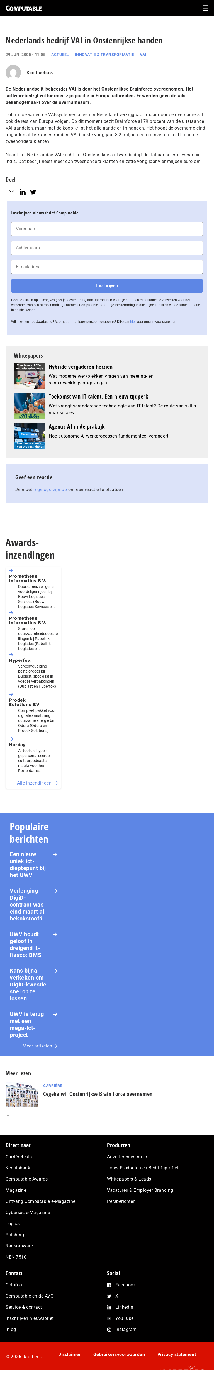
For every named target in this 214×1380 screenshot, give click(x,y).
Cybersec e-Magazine (28, 1212)
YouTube (124, 1318)
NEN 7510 (16, 1257)
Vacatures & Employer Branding (140, 1190)
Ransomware (19, 1246)
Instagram (126, 1329)
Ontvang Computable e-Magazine (41, 1201)
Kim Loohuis (39, 72)
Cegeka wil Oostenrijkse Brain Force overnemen (98, 1094)
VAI (143, 54)
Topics (13, 1223)
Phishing (15, 1234)
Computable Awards (27, 1179)
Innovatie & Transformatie (104, 54)
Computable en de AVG (30, 1296)
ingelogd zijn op (50, 489)
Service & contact (24, 1307)
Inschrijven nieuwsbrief (30, 1318)
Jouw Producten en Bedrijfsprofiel (142, 1168)
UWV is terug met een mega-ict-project (27, 1024)
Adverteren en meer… (128, 1156)
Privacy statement (176, 1354)
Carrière (52, 1085)
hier (133, 322)
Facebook (125, 1285)
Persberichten (121, 1201)
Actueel (60, 54)
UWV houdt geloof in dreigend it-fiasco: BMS (26, 944)
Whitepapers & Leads (129, 1179)
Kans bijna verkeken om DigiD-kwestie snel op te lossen (28, 984)
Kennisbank (18, 1168)
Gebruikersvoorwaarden (119, 1354)
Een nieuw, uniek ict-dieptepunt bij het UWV (28, 864)
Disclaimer (69, 1354)
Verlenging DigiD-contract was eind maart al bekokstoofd (27, 904)
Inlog (11, 1329)
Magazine (16, 1190)
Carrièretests (19, 1156)
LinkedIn (124, 1307)
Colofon (14, 1285)
